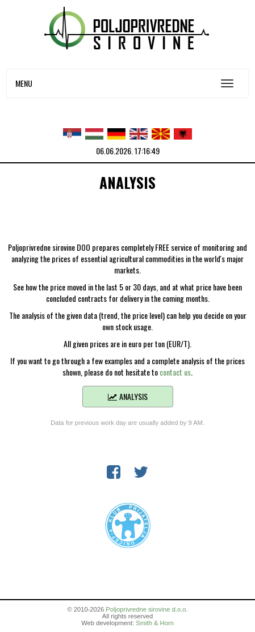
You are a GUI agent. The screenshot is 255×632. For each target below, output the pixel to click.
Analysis (127, 396)
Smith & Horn (155, 623)
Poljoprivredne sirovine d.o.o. (146, 609)
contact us (175, 372)
